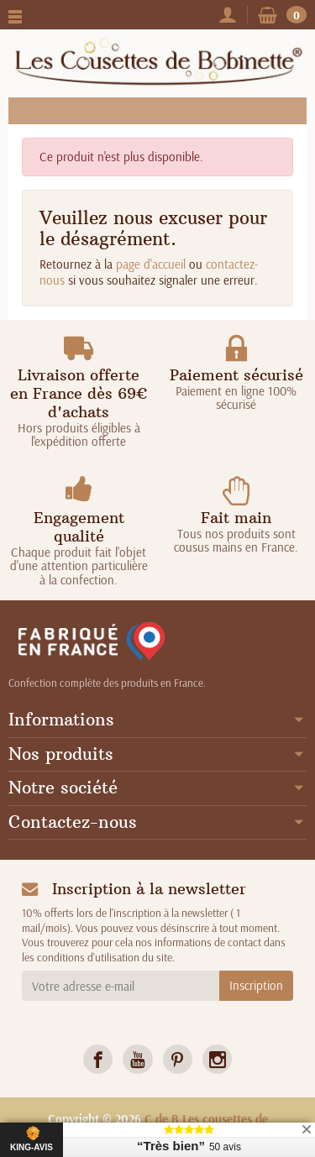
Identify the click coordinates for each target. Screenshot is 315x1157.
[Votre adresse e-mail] (120, 986)
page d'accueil (151, 264)
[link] (98, 1059)
